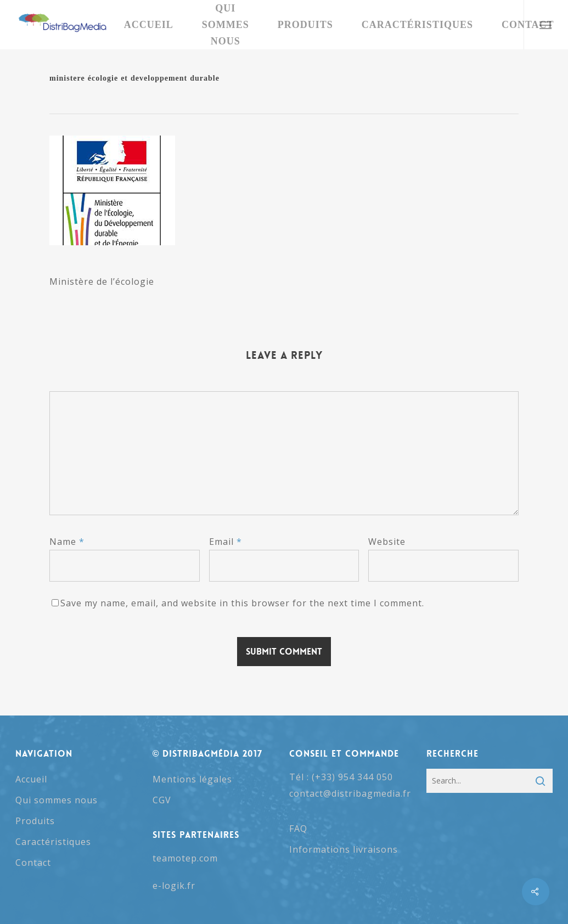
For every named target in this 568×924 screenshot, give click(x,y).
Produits (35, 821)
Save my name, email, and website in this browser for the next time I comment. (242, 603)
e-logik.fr (174, 886)
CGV (162, 800)
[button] (546, 24)
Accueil (31, 779)
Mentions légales (192, 779)
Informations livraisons (343, 849)
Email (225, 542)
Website (387, 542)
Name (67, 542)
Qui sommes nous (56, 800)
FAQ (298, 828)
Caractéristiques (53, 842)
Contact (33, 863)
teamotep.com (185, 858)
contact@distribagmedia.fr (350, 793)
